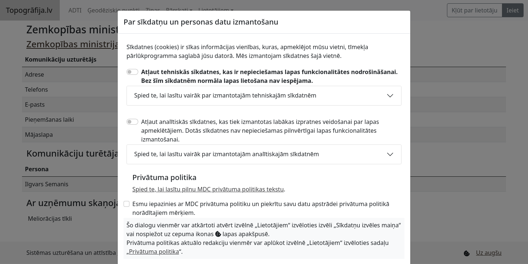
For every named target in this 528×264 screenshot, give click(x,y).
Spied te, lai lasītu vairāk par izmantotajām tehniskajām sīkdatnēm (225, 95)
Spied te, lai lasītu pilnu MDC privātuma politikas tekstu (208, 189)
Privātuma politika (154, 251)
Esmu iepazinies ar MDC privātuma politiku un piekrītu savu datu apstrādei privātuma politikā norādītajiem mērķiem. (260, 208)
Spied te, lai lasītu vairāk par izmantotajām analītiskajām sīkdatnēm (226, 154)
